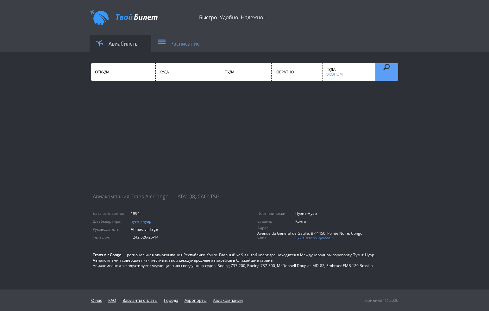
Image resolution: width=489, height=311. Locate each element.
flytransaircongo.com (314, 237)
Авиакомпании (228, 300)
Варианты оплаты (140, 300)
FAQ (112, 300)
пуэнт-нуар (141, 221)
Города (171, 300)
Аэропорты (196, 300)
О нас (96, 300)
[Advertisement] (244, 142)
